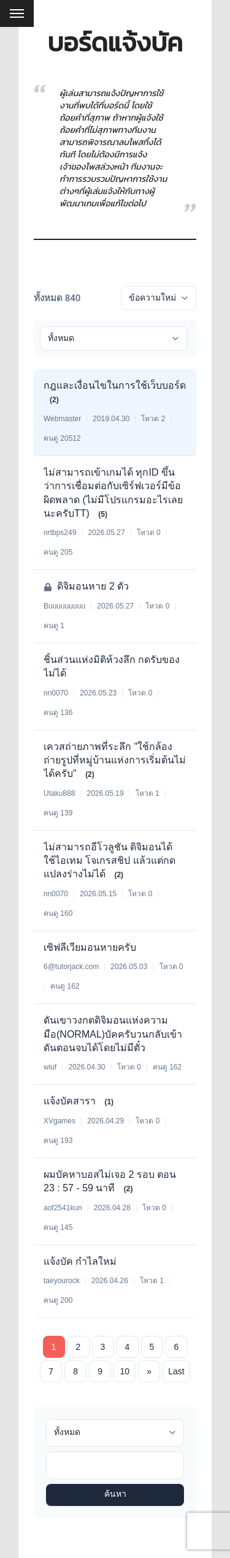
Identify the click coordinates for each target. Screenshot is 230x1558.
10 (124, 1371)
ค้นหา (115, 1494)
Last (176, 1371)
